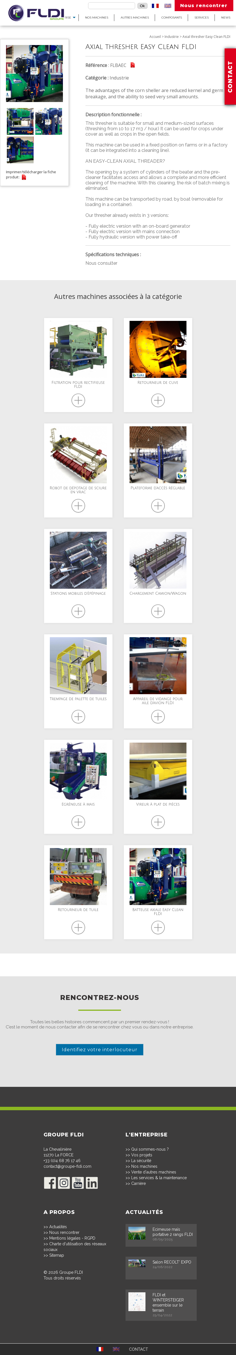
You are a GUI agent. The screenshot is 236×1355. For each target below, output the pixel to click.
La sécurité (141, 1160)
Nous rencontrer (203, 5)
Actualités (58, 1226)
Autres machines (135, 17)
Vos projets (141, 1155)
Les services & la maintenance (159, 1177)
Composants (171, 17)
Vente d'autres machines (153, 1172)
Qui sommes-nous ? (150, 1149)
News (225, 17)
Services (201, 17)
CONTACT (138, 1349)
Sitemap (56, 1255)
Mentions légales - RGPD (72, 1238)
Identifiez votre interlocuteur (100, 1049)
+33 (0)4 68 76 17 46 (62, 1160)
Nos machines (96, 17)
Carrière (138, 1183)
